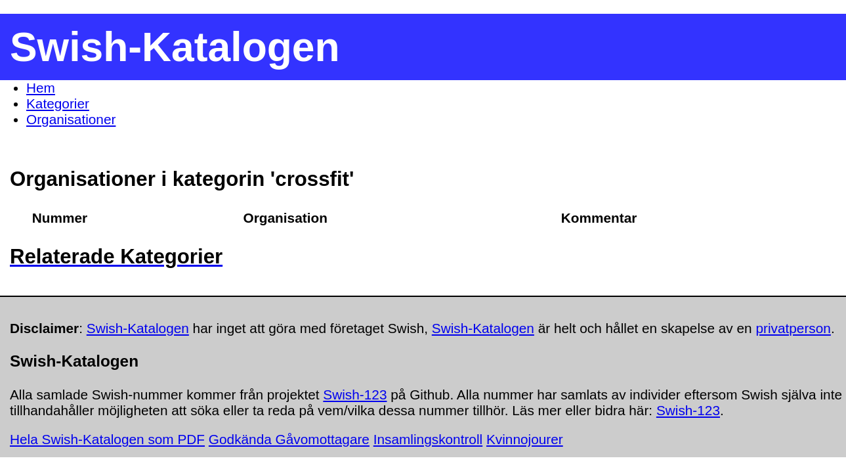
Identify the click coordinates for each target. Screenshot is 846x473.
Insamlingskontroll (427, 439)
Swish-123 (355, 394)
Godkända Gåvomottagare (289, 439)
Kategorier (57, 103)
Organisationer (71, 119)
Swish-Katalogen (138, 328)
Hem (40, 87)
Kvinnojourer (524, 439)
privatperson (792, 328)
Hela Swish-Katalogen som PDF (107, 439)
